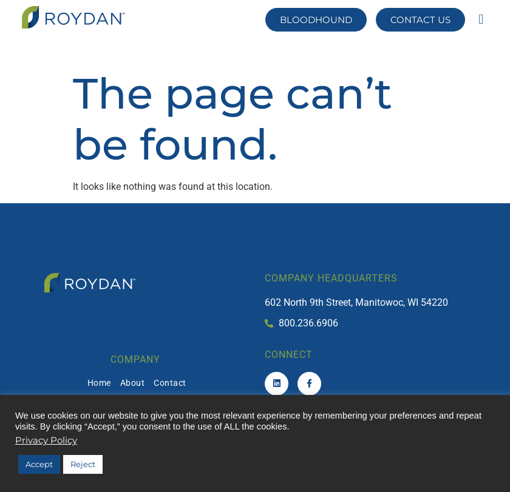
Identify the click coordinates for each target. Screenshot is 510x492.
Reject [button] (82, 464)
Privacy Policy (46, 440)
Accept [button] (39, 464)
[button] (481, 19)
